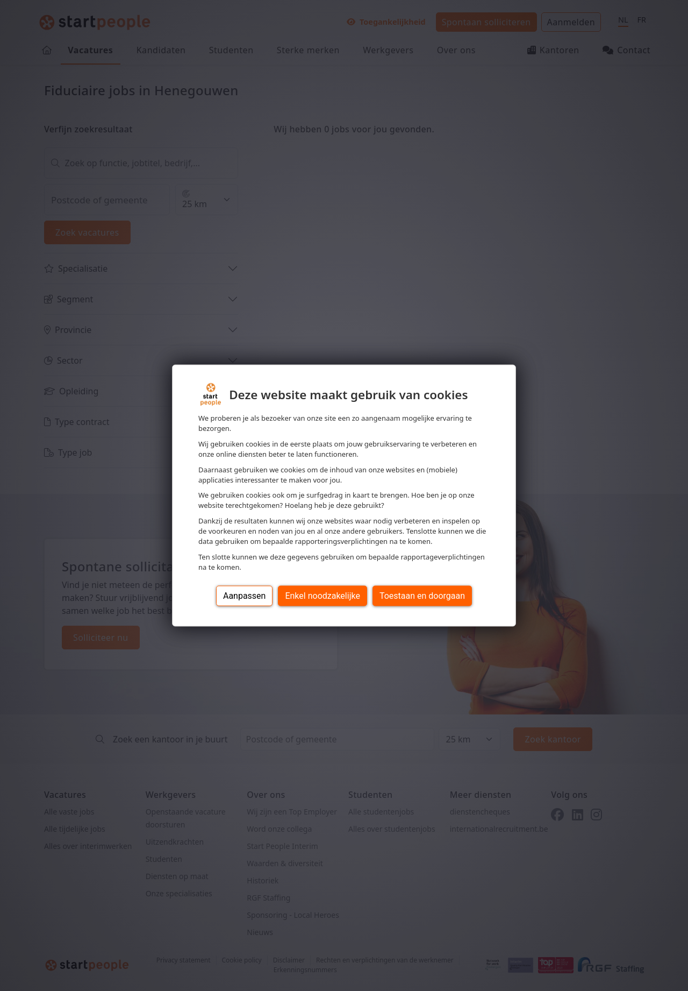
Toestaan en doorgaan (422, 595)
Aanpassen (244, 595)
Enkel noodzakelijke (322, 595)
